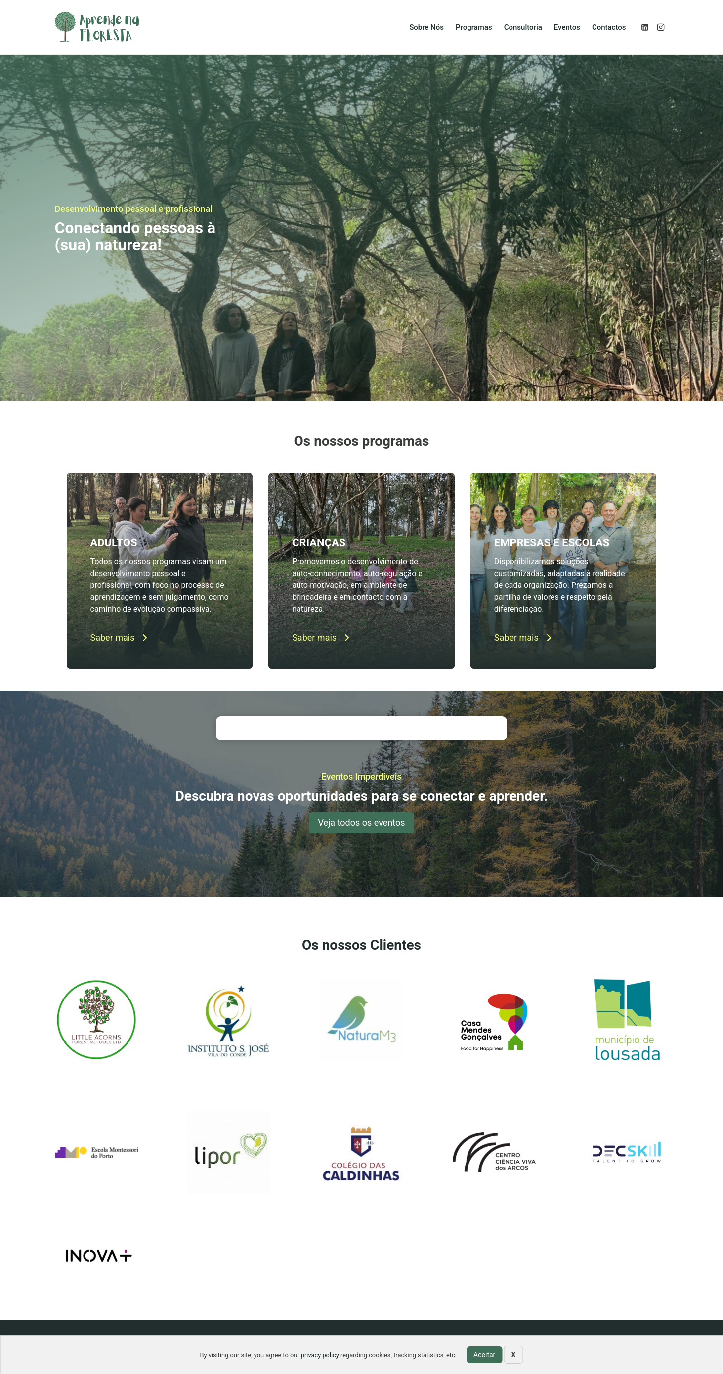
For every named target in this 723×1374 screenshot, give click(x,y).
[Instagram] (661, 27)
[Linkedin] (645, 27)
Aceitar (484, 1355)
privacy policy (320, 1355)
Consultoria (523, 27)
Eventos (567, 27)
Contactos (609, 27)
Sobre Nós (426, 27)
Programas (474, 27)
